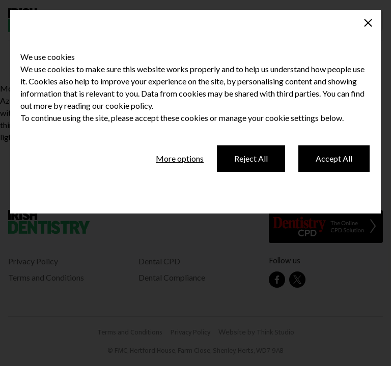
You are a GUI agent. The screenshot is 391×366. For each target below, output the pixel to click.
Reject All (251, 158)
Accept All (334, 158)
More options (180, 158)
